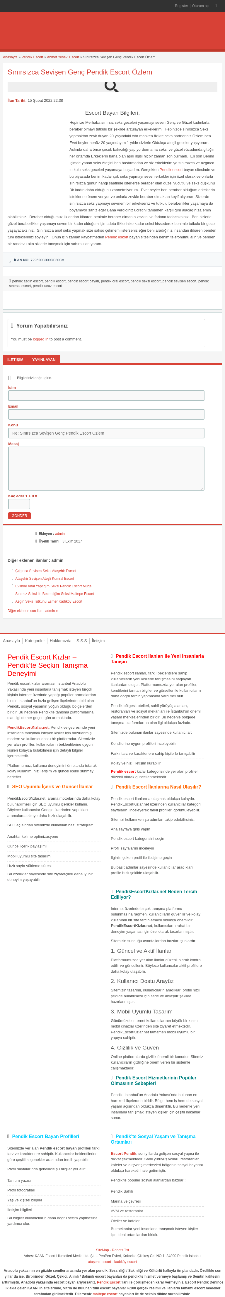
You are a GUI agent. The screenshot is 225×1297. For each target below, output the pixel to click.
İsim (12, 387)
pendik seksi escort (146, 281)
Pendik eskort (116, 237)
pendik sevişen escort (179, 281)
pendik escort (55, 281)
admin (60, 534)
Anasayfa (10, 57)
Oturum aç (200, 6)
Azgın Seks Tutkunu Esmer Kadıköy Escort (48, 601)
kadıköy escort (125, 1262)
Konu (13, 425)
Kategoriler (35, 640)
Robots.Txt (120, 1250)
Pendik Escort (32, 57)
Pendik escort (171, 169)
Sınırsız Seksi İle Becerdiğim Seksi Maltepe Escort (54, 594)
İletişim (98, 640)
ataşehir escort (99, 1262)
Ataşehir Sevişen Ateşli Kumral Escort (44, 579)
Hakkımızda (60, 640)
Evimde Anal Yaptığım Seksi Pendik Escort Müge (53, 586)
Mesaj (13, 444)
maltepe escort (105, 1294)
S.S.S (81, 640)
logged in (40, 339)
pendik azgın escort (27, 281)
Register (181, 6)
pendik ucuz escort (47, 286)
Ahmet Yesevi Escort (63, 57)
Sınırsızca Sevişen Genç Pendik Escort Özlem (80, 72)
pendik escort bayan (83, 281)
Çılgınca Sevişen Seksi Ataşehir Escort (45, 571)
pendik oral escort (115, 281)
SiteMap (102, 1250)
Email (13, 406)
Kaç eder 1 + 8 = (22, 496)
